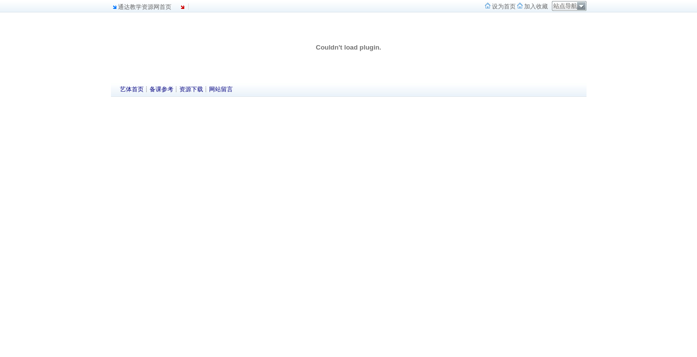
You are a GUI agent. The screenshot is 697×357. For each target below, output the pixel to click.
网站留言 (221, 89)
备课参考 (161, 89)
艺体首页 (132, 89)
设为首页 (503, 6)
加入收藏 (535, 6)
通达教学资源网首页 (144, 6)
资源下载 (191, 89)
